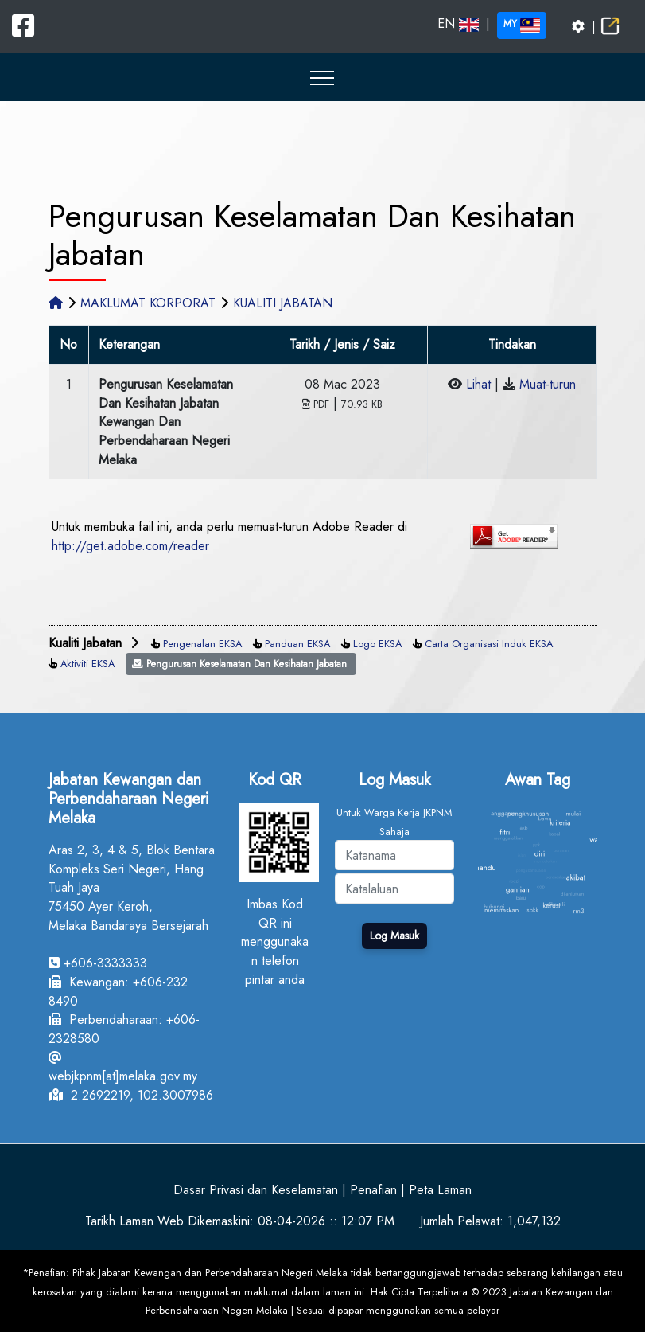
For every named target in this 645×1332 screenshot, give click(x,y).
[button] (322, 77)
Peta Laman (440, 1190)
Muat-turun (547, 384)
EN (458, 23)
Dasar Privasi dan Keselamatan (255, 1190)
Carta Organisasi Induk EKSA (489, 643)
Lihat (478, 384)
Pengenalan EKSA (202, 643)
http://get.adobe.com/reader (130, 546)
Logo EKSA (377, 643)
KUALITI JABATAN (282, 303)
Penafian (373, 1190)
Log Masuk (394, 935)
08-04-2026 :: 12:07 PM (326, 1221)
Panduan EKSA (297, 643)
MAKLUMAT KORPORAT (148, 303)
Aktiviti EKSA (87, 663)
